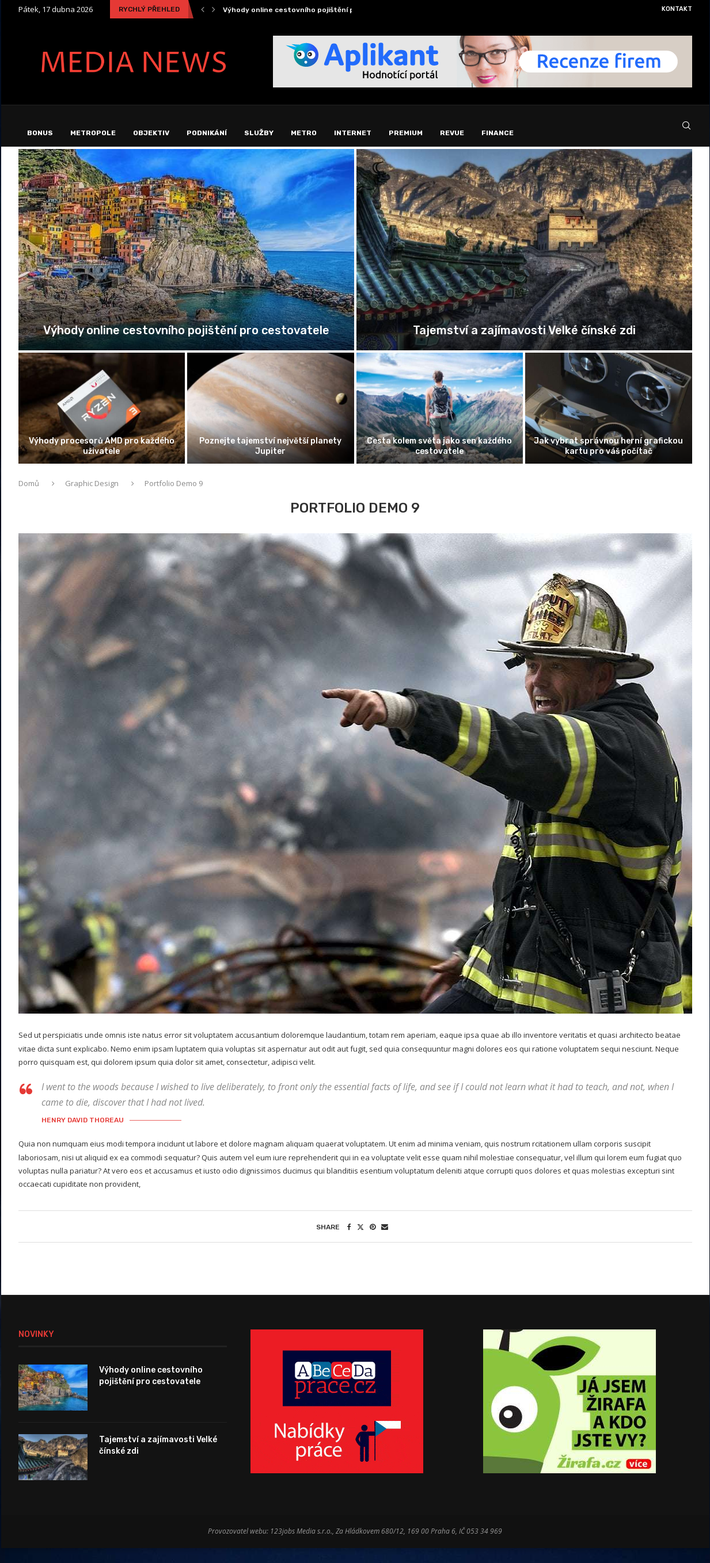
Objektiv (151, 133)
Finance (497, 133)
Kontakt (677, 9)
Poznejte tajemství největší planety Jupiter (270, 461)
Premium (406, 133)
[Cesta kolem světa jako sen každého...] (439, 423)
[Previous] (202, 9)
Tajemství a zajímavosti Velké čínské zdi (524, 346)
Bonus (40, 133)
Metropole (93, 133)
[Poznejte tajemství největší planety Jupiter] (270, 423)
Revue (452, 133)
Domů (29, 499)
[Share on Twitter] (360, 1242)
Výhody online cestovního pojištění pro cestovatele (315, 10)
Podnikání (207, 133)
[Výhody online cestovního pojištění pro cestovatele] (186, 265)
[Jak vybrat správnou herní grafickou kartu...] (608, 423)
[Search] (686, 133)
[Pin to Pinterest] (372, 1242)
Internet (352, 133)
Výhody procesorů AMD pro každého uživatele (101, 461)
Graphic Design (92, 499)
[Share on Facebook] (349, 1242)
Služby (259, 133)
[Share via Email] (384, 1242)
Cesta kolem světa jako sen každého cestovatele (439, 461)
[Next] (213, 9)
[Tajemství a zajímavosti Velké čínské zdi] (524, 265)
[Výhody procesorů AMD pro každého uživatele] (101, 423)
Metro (304, 133)
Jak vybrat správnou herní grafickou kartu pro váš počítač (608, 461)
